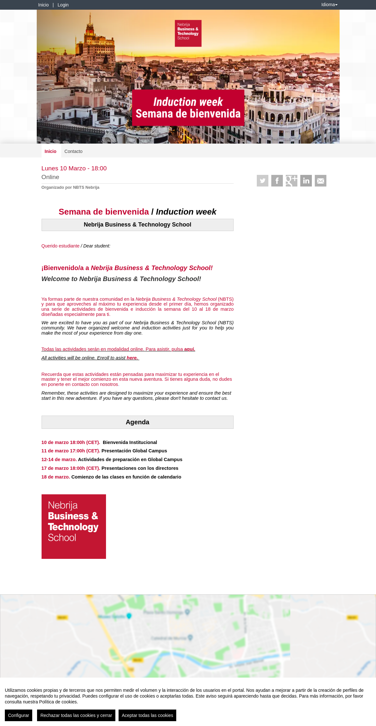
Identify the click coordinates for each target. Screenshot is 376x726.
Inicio (43, 4)
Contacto (73, 151)
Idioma (329, 4)
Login (63, 4)
